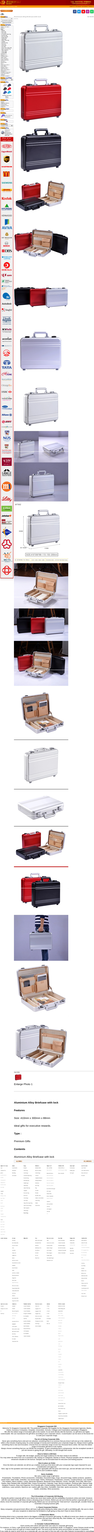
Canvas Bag (3, 31)
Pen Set (36, 1232)
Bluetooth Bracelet (50, 1173)
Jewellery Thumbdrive (27, 1280)
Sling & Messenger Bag (6, 47)
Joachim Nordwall (61, 1333)
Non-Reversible (3, 1180)
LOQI (59, 1297)
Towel (2, 1205)
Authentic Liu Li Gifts (61, 1269)
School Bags (3, 45)
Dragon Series (61, 1291)
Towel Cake (3, 1215)
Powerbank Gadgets (61, 1224)
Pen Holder (14, 1293)
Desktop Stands (49, 1224)
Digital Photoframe (15, 1251)
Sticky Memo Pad (15, 1295)
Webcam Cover (84, 1261)
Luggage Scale (38, 1273)
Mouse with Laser (84, 1170)
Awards (13, 1165)
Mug (36, 1181)
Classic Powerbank (61, 1221)
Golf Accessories (15, 1235)
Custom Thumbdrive (27, 1273)
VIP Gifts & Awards (61, 1268)
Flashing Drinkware (38, 1176)
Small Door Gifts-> (4, 68)
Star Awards (14, 1172)
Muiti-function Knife (84, 1246)
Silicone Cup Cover (84, 1252)
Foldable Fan (14, 1232)
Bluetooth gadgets (50, 1176)
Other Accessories (38, 1277)
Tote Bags (60, 1299)
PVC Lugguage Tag (84, 1228)
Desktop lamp (72, 1167)
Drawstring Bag (4, 36)
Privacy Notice (4, 104)
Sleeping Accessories (39, 1280)
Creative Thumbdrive (27, 1271)
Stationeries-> (4, 71)
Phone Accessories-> (5, 64)
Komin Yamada (60, 1335)
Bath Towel (2, 1206)
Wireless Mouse (50, 1189)
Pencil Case (3, 44)
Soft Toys (14, 1259)
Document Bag (4, 35)
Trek (59, 1310)
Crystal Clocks (60, 1321)
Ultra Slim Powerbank (61, 1226)
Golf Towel (2, 1210)
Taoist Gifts (72, 1230)
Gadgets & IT (49, 1165)
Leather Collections (5, 59)
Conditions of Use (5, 105)
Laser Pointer (83, 1167)
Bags (7, 6)
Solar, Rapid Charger (50, 1233)
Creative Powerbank (61, 1223)
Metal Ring (14, 1170)
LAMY (59, 1293)
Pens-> (2, 63)
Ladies (13, 1242)
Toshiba (59, 1308)
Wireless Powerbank (61, 1230)
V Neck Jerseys (3, 1202)
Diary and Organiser (15, 1273)
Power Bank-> (4, 66)
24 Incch (48, 1273)
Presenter (83, 1172)
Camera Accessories (50, 1223)
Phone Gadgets (49, 1230)
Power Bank (60, 1219)
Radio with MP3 (49, 1169)
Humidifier (13, 1239)
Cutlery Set (14, 1230)
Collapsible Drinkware (38, 1174)
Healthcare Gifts (61, 1165)
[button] (72, 6)
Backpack (3, 30)
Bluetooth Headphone (50, 1178)
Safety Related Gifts (15, 1257)
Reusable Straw (38, 1187)
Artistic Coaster (84, 1224)
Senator (59, 1306)
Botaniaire (60, 1284)
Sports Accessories (4, 1268)
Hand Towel (3, 1212)
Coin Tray (82, 1237)
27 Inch (48, 1275)
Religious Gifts (72, 1219)
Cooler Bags (3, 32)
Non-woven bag (4, 42)
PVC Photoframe (84, 1230)
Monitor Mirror (49, 1186)
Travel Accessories (38, 1268)
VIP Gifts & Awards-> (5, 75)
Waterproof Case (50, 1235)
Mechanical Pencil (38, 1223)
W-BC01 (16, 6)
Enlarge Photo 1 (23, 1084)
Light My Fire (60, 1295)
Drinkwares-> (3, 53)
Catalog (3, 6)
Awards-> (3, 28)
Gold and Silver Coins (61, 1340)
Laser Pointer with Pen (85, 1169)
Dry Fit (2, 1193)
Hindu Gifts (71, 1226)
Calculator (13, 1269)
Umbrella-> (3, 74)
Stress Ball (83, 1259)
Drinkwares (37, 1165)
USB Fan (48, 1195)
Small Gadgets (84, 1254)
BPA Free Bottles (38, 1169)
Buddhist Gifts (72, 1221)
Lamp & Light (72, 1165)
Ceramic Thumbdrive (27, 1269)
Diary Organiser (15, 1275)
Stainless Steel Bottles (39, 1188)
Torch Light (72, 1170)
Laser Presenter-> (5, 58)
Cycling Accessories (4, 1271)
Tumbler (36, 1192)
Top (0, 6)
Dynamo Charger (50, 1226)
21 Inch (48, 1271)
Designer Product (61, 1325)
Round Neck (3, 1195)
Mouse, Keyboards (50, 1187)
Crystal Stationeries (61, 1323)
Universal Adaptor (38, 1284)
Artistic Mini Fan (84, 1221)
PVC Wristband (83, 1232)
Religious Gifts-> (4, 67)
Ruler (82, 1233)
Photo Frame (14, 1250)
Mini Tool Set (83, 1245)
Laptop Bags (3, 39)
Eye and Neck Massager (51, 1182)
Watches (13, 1261)
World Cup (2, 1275)
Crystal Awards (14, 1167)
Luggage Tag (37, 1275)
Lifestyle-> (3, 61)
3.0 (47, 1200)
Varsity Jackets (3, 1176)
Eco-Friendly (83, 1239)
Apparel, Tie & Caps (4, 1165)
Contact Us (3, 106)
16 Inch (48, 1269)
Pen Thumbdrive (26, 1289)
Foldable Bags (4, 37)
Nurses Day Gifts (61, 1171)
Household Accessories (16, 1237)
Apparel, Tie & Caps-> (5, 26)
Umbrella (48, 1268)
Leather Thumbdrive (27, 1282)
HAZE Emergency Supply (62, 1169)
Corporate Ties (3, 1169)
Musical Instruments (15, 1246)
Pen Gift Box (37, 1228)
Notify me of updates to (8, 132)
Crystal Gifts (60, 1316)
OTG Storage (49, 1228)
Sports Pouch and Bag (6, 48)
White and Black (84, 1257)
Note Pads (14, 1290)
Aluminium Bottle (38, 1167)
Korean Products (15, 1241)
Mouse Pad (60, 1280)
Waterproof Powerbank (62, 1228)
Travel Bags (37, 1282)
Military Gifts (4, 62)
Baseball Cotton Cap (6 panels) (6, 96)
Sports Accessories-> (5, 69)
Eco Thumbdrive (26, 1277)
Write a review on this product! (8, 116)
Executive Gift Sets (15, 1281)
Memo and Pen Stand (15, 1286)
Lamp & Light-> (4, 57)
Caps (1, 1167)
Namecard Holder (84, 1248)
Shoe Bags (3, 46)
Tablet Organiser (4, 50)
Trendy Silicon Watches (85, 1235)
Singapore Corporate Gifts (62, 1347)
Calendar (13, 1271)
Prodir (59, 1303)
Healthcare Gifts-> (4, 56)
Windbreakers (3, 1178)
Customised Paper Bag (6, 34)
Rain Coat (48, 1282)
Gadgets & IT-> (4, 55)
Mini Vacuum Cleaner (15, 1288)
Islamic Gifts (72, 1228)
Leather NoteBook (61, 1278)
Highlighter (14, 1282)
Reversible (2, 1181)
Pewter (59, 1346)
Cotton (2, 1191)
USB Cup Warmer (50, 1193)
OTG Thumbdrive (26, 1287)
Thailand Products (61, 1351)
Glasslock (60, 1288)
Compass (2, 1269)
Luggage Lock (38, 1271)
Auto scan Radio (49, 1167)
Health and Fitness (61, 1167)
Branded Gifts (60, 1273)
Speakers (48, 1191)
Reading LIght (72, 1169)
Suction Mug (37, 1190)
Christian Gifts (72, 1223)
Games (13, 1233)
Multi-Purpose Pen (38, 1226)
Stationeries (14, 1268)
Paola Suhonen (60, 1338)
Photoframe (60, 1282)
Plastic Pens (37, 1233)
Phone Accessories (50, 1219)
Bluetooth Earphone (50, 1174)
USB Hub (48, 1199)
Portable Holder (49, 1232)
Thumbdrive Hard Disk (27, 1268)
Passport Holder (38, 1278)
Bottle (48, 1280)
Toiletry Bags (4, 51)
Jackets (2, 1170)
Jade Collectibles (61, 1342)
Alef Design (60, 1275)
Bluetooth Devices (50, 1171)
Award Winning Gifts (61, 1271)
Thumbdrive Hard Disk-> (6, 72)
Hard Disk (25, 1278)
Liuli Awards (14, 1169)
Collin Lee (60, 1327)
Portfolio (13, 1278)
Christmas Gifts (72, 1224)
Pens (36, 1219)
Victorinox (60, 1312)
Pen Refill (36, 1230)
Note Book (14, 1277)
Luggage (3, 41)
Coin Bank (13, 1228)
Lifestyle (13, 1219)
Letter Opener (14, 1284)
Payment (2, 101)
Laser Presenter (84, 1165)
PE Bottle (36, 1185)
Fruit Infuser (37, 1178)
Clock (13, 1226)
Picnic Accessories (15, 1254)
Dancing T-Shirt (3, 1187)
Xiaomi (59, 1314)
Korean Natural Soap (61, 1344)
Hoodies (2, 1174)
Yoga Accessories (15, 1264)
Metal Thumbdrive (26, 1284)
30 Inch (48, 1277)
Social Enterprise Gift (84, 1255)
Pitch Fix (59, 1301)
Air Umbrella (49, 1278)
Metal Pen (37, 1224)
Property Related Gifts (15, 1255)
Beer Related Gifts (15, 1223)
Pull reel (82, 1250)
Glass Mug (37, 1180)
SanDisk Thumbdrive (27, 1291)
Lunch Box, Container (15, 1244)
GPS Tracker (49, 1184)
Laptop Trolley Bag (5, 40)
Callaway (59, 1286)
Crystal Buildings (61, 1319)
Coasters (37, 1172)
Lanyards (2, 1184)
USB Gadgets (49, 1197)
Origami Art (14, 1248)
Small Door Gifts (84, 1219)
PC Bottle (36, 1183)
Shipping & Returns (5, 103)
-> (2, 29)
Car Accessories (15, 1224)
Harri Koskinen (60, 1331)
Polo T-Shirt (3, 1189)
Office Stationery (15, 1291)
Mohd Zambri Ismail (61, 1336)
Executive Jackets (3, 1172)
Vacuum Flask (37, 1194)
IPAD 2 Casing (60, 1277)
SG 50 (59, 1329)
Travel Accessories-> (5, 73)
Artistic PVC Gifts (84, 1223)
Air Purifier (14, 1221)
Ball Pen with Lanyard (38, 1221)
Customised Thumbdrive (85, 1226)
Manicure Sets (83, 1243)
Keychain (82, 1241)
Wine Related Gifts (15, 1263)
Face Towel (3, 1208)
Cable (48, 1221)
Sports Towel (3, 1214)
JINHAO (59, 1290)
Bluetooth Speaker (50, 1180)
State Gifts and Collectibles (63, 1349)
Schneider (60, 1305)
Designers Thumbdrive (27, 1275)
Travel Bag (11, 6)
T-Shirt (2, 1186)
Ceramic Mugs (37, 1170)
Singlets (2, 1201)
